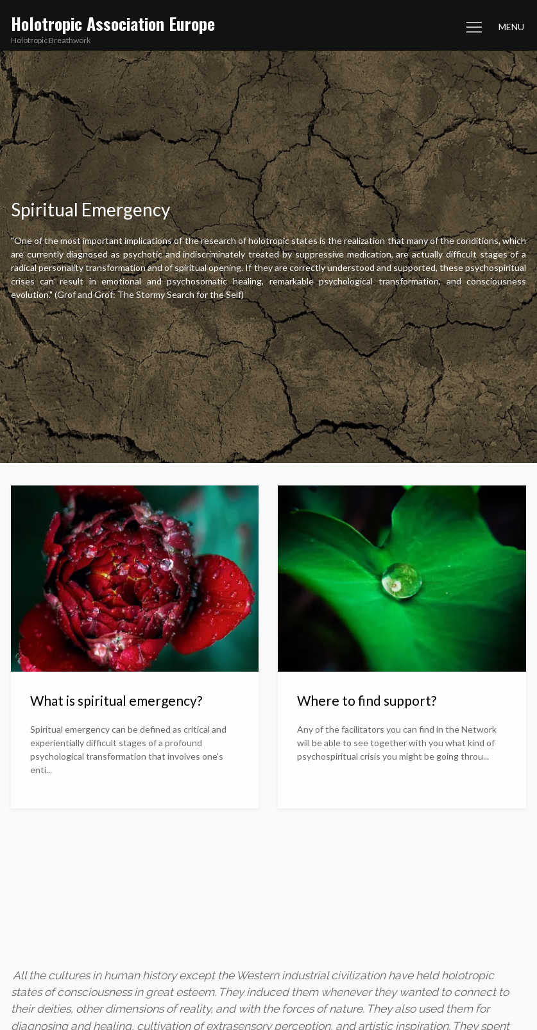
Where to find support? (366, 700)
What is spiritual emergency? (116, 700)
